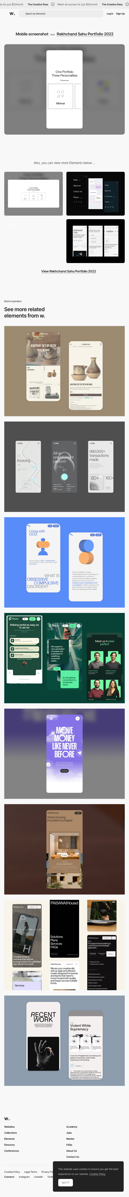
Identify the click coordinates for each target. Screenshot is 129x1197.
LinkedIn (38, 1176)
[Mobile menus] (95, 194)
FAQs (69, 1144)
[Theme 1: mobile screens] (95, 241)
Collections (10, 1132)
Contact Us (72, 1156)
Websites (9, 1126)
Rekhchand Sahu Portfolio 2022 (85, 34)
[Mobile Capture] (64, 371)
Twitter (51, 1176)
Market (70, 1138)
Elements (9, 1138)
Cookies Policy (12, 1171)
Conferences (11, 1150)
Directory (9, 1144)
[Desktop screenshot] (33, 194)
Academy (71, 1126)
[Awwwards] (12, 13)
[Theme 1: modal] (33, 241)
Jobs (69, 1132)
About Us (71, 1150)
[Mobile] (64, 467)
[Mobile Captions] (64, 658)
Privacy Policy (48, 1171)
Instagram (24, 1176)
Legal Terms (30, 1171)
